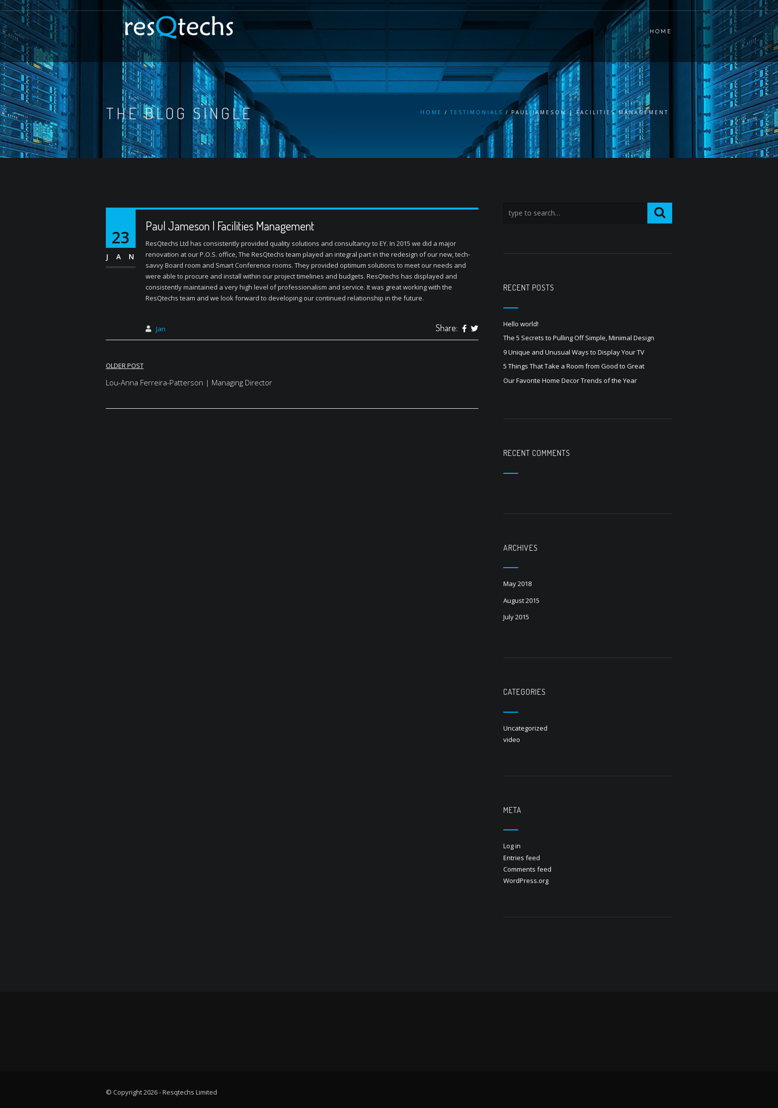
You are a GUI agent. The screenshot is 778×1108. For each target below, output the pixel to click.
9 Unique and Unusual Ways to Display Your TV (573, 352)
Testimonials (476, 112)
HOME (661, 31)
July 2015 (516, 616)
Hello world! (521, 323)
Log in (512, 845)
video (511, 739)
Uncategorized (525, 728)
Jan (160, 328)
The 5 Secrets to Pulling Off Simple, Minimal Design (578, 337)
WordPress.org (525, 880)
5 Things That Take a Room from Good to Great (573, 366)
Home (431, 112)
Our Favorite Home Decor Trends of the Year (570, 380)
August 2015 (521, 600)
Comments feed (527, 869)
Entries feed (521, 857)
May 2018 (517, 583)
